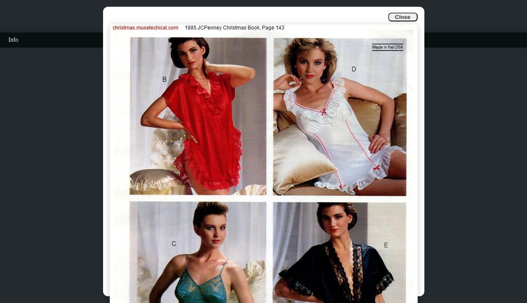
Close (402, 17)
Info (13, 40)
